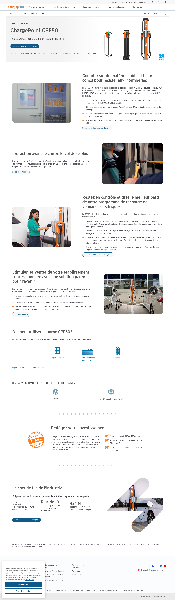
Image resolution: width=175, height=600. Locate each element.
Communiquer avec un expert (25, 46)
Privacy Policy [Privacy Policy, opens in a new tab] (29, 580)
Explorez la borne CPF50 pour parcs (26, 368)
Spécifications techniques (33, 13)
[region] (23, 579)
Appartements (56, 358)
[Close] (42, 565)
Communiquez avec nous (153, 13)
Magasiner (113, 2)
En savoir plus (21, 172)
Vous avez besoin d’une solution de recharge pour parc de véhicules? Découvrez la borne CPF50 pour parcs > (54, 53)
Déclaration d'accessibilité (81, 590)
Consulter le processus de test (97, 128)
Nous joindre (76, 574)
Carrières (75, 568)
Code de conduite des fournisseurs (106, 590)
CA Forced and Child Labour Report (134, 590)
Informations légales (61, 590)
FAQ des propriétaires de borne (53, 571)
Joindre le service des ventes (52, 580)
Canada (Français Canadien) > (154, 570)
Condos (117, 358)
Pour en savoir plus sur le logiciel (98, 254)
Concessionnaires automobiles (87, 359)
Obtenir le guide (21, 314)
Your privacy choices (23, 591)
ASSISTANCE (143, 2)
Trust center (76, 571)
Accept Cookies (23, 585)
